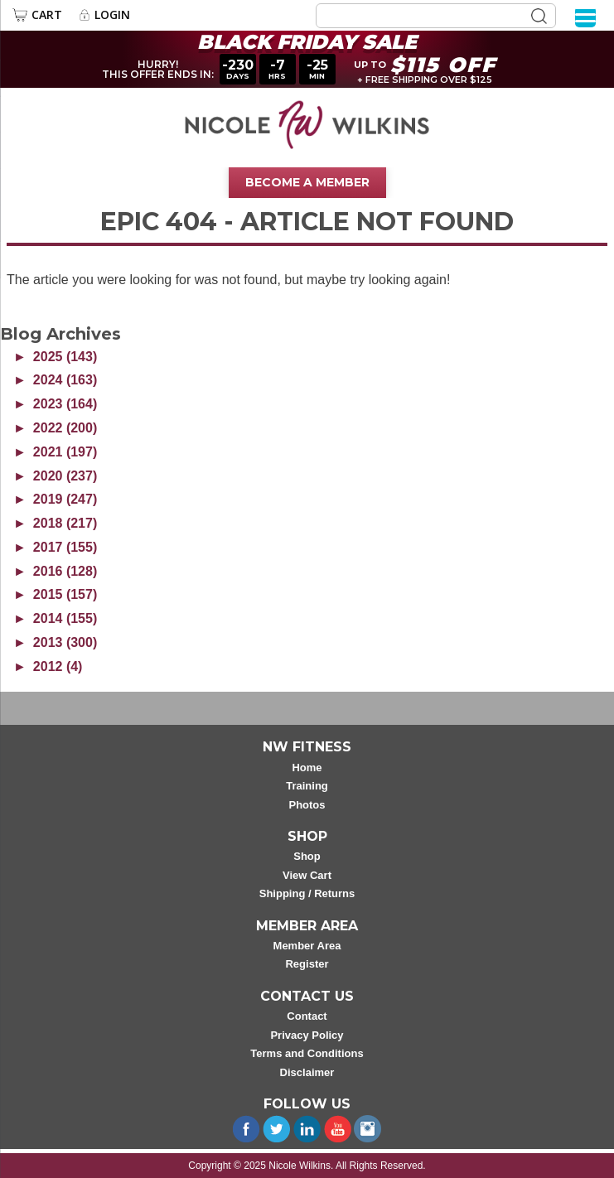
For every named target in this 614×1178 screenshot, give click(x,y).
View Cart (307, 875)
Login (112, 15)
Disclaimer (307, 1072)
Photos (306, 805)
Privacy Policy (306, 1035)
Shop (307, 856)
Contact (306, 1016)
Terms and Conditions (306, 1053)
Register (306, 964)
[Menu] (585, 17)
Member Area (307, 945)
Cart (46, 15)
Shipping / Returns (307, 893)
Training (307, 786)
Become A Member (307, 182)
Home (307, 767)
